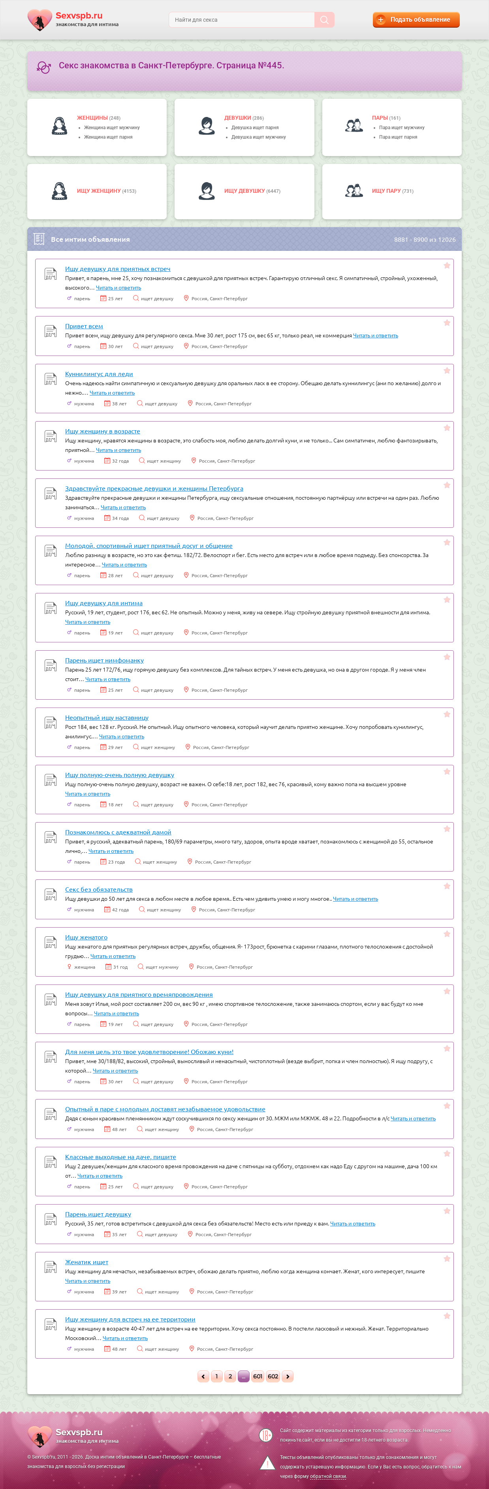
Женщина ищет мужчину (112, 127)
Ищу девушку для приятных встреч (118, 268)
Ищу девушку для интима (104, 602)
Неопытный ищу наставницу (107, 717)
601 (257, 1376)
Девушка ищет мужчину (258, 137)
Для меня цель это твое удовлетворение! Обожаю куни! (149, 1051)
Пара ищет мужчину (402, 127)
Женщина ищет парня (108, 137)
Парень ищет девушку (98, 1214)
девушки (238, 118)
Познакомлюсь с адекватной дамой (118, 832)
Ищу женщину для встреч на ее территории (130, 1319)
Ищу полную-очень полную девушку (119, 774)
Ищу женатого (86, 937)
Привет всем (84, 325)
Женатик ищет (86, 1261)
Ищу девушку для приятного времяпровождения (139, 994)
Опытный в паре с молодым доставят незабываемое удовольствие (165, 1109)
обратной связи (328, 1476)
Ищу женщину (99, 191)
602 (273, 1376)
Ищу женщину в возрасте (102, 431)
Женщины (93, 118)
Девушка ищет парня (255, 127)
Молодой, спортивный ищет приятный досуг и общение (149, 545)
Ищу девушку (245, 191)
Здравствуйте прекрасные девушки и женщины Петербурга (154, 488)
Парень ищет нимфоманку (104, 660)
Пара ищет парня (398, 137)
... (243, 1376)
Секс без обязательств (99, 889)
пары (380, 118)
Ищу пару (387, 191)
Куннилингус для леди (99, 373)
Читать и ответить (118, 287)
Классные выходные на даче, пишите (120, 1156)
